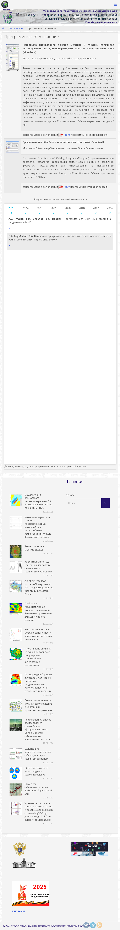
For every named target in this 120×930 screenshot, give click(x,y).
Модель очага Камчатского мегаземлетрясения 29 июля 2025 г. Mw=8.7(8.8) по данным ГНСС (38, 501)
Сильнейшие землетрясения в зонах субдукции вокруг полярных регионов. (37, 753)
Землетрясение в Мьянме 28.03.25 (34, 548)
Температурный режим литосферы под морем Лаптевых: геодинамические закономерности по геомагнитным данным (38, 683)
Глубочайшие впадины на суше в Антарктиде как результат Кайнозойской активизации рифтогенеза (37, 657)
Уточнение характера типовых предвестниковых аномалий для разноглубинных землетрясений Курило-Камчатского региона (38, 527)
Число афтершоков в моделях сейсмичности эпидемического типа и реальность (38, 634)
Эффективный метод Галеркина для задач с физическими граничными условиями (38, 566)
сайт (67, 134)
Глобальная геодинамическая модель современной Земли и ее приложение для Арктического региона (38, 612)
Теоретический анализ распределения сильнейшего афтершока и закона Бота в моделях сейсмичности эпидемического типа (37, 729)
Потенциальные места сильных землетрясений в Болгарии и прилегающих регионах (38, 705)
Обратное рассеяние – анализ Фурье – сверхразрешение (37, 771)
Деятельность (16, 28)
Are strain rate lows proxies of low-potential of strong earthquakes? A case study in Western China (38, 587)
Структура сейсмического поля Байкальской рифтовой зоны (38, 789)
